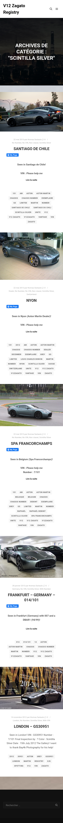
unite (37, 212)
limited (23, 203)
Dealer (11, 291)
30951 (20, 756)
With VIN (46, 720)
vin (52, 217)
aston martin (43, 193)
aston (30, 193)
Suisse (51, 364)
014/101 (27, 642)
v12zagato (29, 217)
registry (39, 761)
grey (42, 354)
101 (14, 193)
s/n (49, 761)
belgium (32, 497)
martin (34, 203)
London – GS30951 (31, 726)
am (21, 193)
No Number (17, 143)
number (46, 203)
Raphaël (21, 511)
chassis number (30, 198)
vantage (43, 217)
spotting (18, 766)
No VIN (25, 143)
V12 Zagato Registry (14, 9)
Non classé (34, 143)
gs (14, 203)
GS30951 (49, 756)
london (16, 761)
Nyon (31, 300)
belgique (19, 497)
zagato (31, 222)
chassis (14, 198)
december (16, 354)
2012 (18, 345)
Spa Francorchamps (31, 443)
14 (35, 642)
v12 (46, 212)
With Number (45, 589)
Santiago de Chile (31, 148)
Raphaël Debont (37, 511)
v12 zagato (14, 217)
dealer (47, 350)
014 (18, 642)
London (16, 720)
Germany (16, 589)
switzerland (15, 369)
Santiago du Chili (42, 208)
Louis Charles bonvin (31, 359)
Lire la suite (31, 180)
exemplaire (47, 198)
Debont (34, 502)
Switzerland (31, 294)
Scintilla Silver (45, 143)
